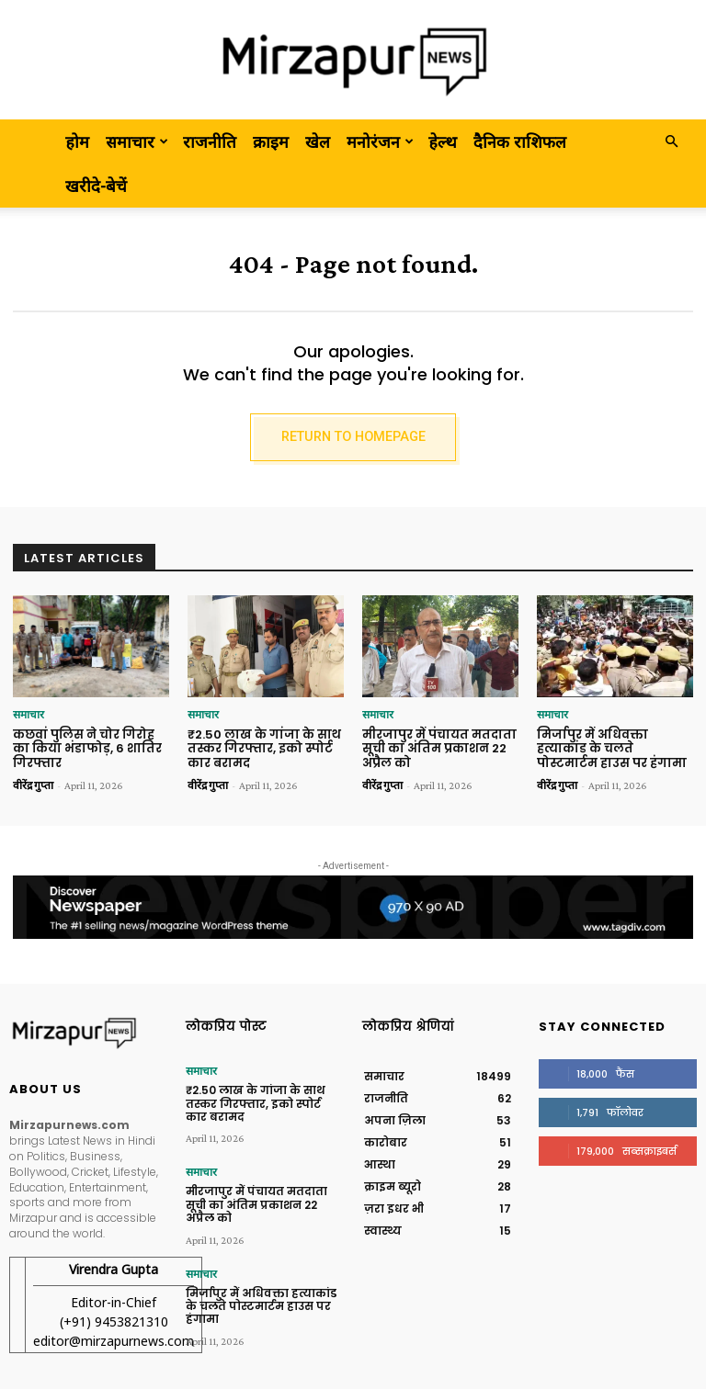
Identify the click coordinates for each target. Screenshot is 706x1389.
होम (77, 141)
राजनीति (209, 141)
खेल (317, 141)
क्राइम (271, 141)
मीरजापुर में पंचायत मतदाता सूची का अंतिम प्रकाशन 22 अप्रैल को (439, 749)
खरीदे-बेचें (96, 186)
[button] (671, 141)
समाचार (137, 141)
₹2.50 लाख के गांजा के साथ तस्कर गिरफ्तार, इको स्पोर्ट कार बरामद (264, 749)
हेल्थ (442, 141)
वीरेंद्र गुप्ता (33, 785)
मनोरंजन (380, 141)
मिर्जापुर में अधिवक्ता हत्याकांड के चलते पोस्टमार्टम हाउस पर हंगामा (612, 749)
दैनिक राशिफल (519, 141)
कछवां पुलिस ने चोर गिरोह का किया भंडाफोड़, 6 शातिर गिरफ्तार (87, 749)
